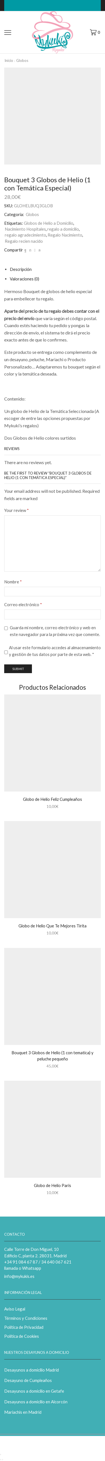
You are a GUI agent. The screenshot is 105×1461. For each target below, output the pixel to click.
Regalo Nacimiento (65, 234)
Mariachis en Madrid (22, 1412)
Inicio (8, 60)
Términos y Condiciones (25, 1318)
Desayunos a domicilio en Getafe (34, 1390)
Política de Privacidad (23, 1327)
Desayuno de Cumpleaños (28, 1380)
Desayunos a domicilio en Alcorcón (35, 1401)
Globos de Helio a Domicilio (48, 223)
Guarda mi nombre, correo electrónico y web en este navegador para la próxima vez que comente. (55, 631)
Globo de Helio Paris (52, 1185)
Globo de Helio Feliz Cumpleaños (52, 799)
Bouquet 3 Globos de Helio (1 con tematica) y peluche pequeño (52, 1055)
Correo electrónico (23, 604)
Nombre (13, 581)
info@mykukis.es (19, 1276)
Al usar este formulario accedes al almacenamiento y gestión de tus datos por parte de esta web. (55, 651)
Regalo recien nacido (24, 241)
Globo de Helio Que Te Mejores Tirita (52, 925)
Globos (22, 60)
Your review (16, 510)
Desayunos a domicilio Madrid (31, 1369)
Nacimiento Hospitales (25, 228)
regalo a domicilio (63, 228)
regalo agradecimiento (25, 234)
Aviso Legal (14, 1308)
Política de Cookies (21, 1336)
